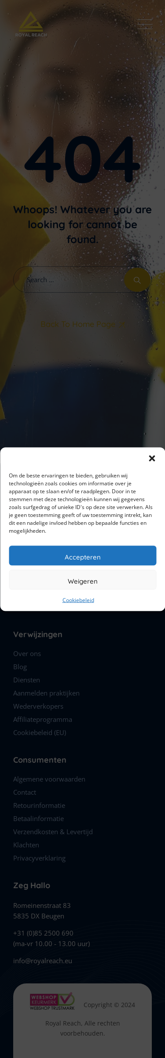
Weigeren (83, 581)
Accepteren (83, 556)
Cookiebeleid (78, 599)
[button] (151, 458)
